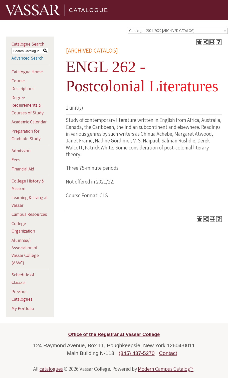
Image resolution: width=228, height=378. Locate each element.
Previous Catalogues (22, 295)
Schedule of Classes (23, 279)
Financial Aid (23, 169)
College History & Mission (28, 185)
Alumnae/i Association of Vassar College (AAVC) (25, 251)
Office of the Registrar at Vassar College (114, 334)
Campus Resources (29, 214)
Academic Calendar (29, 122)
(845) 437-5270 (137, 353)
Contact (168, 353)
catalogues (51, 369)
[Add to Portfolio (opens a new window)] (199, 42)
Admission (21, 151)
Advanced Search (28, 58)
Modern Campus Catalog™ (165, 369)
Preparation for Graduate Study (26, 135)
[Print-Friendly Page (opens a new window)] (212, 42)
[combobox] (178, 31)
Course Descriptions (23, 85)
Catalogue (88, 10)
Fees (16, 160)
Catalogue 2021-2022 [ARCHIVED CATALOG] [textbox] (161, 31)
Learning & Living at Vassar (30, 201)
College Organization (23, 227)
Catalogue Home (27, 72)
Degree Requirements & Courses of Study (28, 105)
